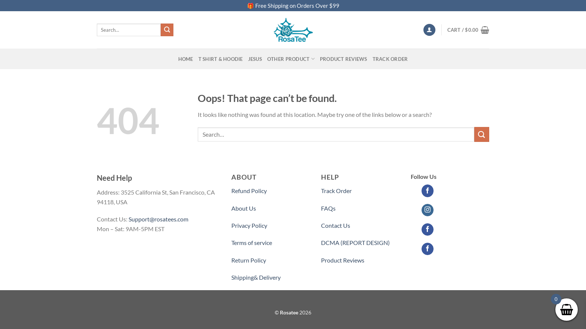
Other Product (291, 58)
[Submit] (167, 30)
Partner (331, 277)
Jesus (255, 59)
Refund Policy (249, 190)
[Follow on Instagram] (428, 210)
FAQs (328, 208)
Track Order (390, 59)
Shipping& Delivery (256, 277)
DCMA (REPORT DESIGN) (355, 242)
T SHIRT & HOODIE (220, 59)
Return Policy (248, 260)
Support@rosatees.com (158, 219)
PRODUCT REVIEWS (343, 59)
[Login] (429, 30)
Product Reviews (342, 260)
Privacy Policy (249, 225)
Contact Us (335, 225)
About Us (243, 208)
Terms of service (251, 242)
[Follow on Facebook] (428, 190)
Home (185, 59)
